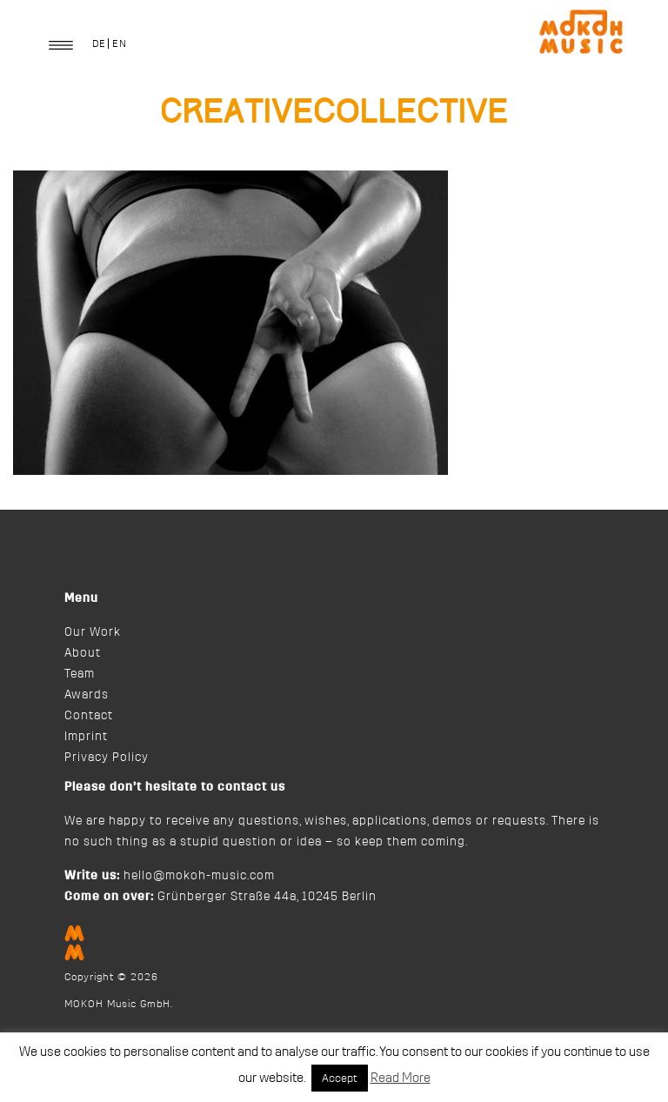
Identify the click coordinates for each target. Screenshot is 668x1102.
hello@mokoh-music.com (199, 876)
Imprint (86, 737)
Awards (86, 695)
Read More (401, 1078)
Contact (88, 716)
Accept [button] (339, 1078)
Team (79, 674)
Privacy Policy (106, 757)
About (82, 653)
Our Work (92, 632)
